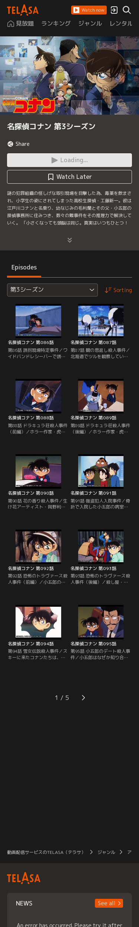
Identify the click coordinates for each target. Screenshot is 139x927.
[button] (89, 10)
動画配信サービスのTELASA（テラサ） (46, 852)
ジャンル (106, 852)
